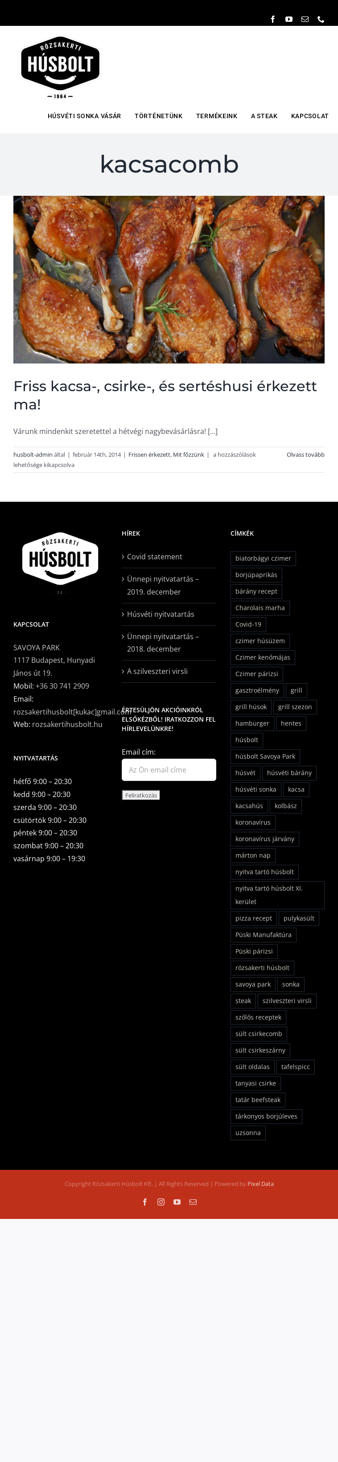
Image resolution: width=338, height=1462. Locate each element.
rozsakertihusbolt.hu (67, 724)
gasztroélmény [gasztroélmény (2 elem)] (257, 690)
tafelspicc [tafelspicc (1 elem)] (295, 1066)
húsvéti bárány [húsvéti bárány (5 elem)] (289, 772)
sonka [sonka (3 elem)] (291, 984)
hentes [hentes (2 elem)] (291, 723)
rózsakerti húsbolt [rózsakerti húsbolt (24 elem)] (262, 967)
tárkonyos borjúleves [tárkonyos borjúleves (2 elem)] (266, 1116)
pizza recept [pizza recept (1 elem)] (253, 918)
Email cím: (139, 752)
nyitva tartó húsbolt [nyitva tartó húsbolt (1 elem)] (264, 871)
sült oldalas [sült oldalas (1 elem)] (252, 1066)
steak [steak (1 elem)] (243, 1000)
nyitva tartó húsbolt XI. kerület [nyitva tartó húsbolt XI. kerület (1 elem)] (269, 895)
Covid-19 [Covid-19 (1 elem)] (248, 624)
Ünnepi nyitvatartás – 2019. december (163, 585)
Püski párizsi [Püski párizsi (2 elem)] (254, 951)
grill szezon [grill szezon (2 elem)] (295, 706)
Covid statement (154, 557)
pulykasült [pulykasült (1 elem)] (299, 918)
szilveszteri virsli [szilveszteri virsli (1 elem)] (287, 1000)
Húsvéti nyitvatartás (160, 614)
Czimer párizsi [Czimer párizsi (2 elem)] (256, 673)
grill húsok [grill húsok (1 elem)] (251, 706)
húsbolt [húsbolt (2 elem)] (246, 739)
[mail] (305, 19)
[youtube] (289, 19)
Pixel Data (260, 1184)
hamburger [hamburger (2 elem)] (252, 723)
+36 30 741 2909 (62, 686)
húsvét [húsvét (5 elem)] (245, 772)
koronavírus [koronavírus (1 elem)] (253, 822)
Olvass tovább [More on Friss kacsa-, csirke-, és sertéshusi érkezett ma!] (306, 454)
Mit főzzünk (188, 454)
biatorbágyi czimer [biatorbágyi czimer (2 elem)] (263, 558)
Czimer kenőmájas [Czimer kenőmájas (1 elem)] (262, 657)
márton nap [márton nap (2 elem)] (253, 855)
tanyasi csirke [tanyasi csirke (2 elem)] (255, 1083)
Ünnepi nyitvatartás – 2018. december (163, 643)
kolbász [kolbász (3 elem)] (286, 805)
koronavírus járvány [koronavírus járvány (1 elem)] (264, 838)
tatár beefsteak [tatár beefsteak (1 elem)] (257, 1099)
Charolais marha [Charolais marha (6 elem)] (260, 607)
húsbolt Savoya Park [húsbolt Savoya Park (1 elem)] (265, 756)
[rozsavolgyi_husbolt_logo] (60, 34)
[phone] (321, 19)
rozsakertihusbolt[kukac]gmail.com (72, 712)
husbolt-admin (33, 454)
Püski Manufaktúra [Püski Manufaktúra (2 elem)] (263, 934)
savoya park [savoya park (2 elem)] (253, 984)
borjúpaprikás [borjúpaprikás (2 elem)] (256, 574)
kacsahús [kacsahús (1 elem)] (249, 805)
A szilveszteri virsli (157, 671)
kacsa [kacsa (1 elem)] (296, 789)
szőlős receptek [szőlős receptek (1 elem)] (258, 1017)
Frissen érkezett (149, 454)
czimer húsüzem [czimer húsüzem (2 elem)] (260, 640)
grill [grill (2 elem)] (296, 690)
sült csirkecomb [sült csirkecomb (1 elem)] (258, 1033)
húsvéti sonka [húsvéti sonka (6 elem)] (255, 789)
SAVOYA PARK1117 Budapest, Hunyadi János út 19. (54, 660)
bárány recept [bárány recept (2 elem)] (256, 591)
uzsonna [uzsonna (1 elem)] (248, 1132)
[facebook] (272, 19)
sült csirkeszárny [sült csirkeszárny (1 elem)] (260, 1050)
